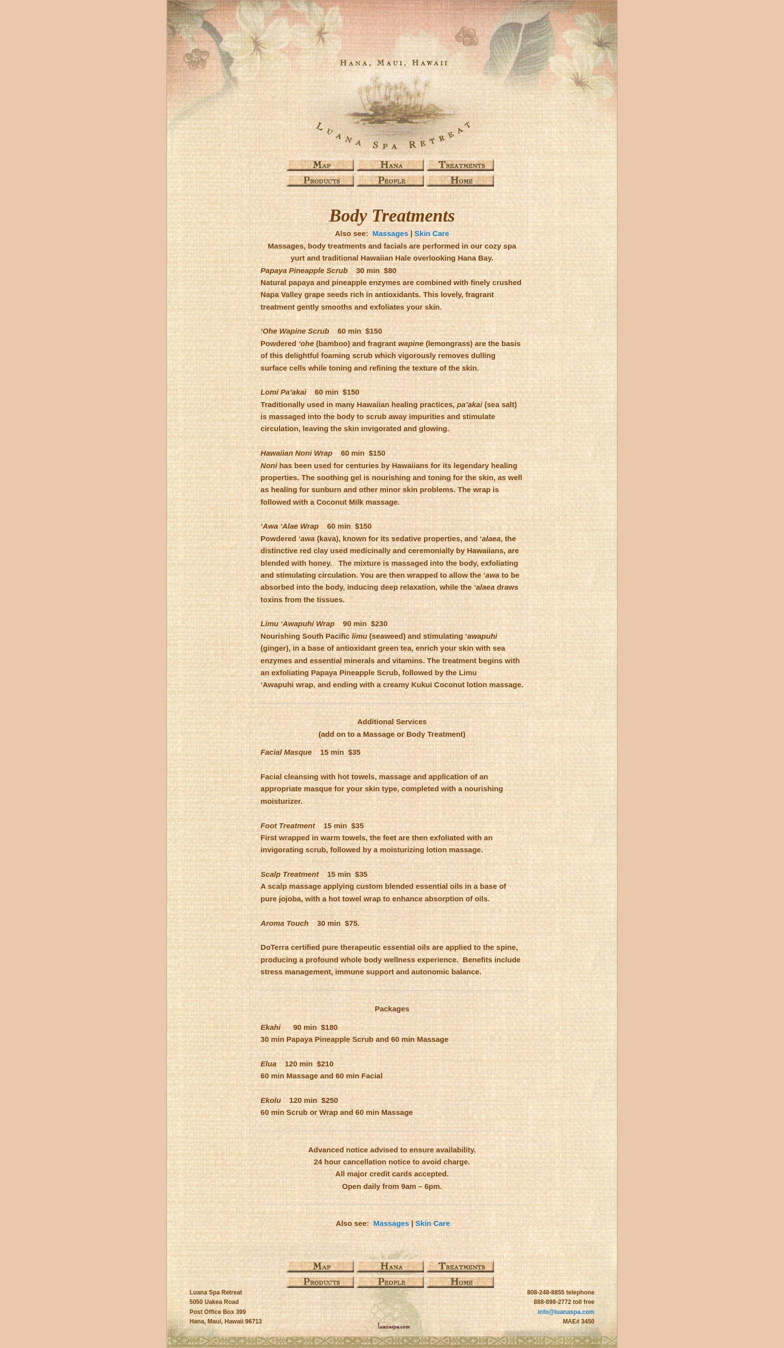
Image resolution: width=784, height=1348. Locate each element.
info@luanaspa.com (566, 1311)
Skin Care (431, 233)
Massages (390, 233)
